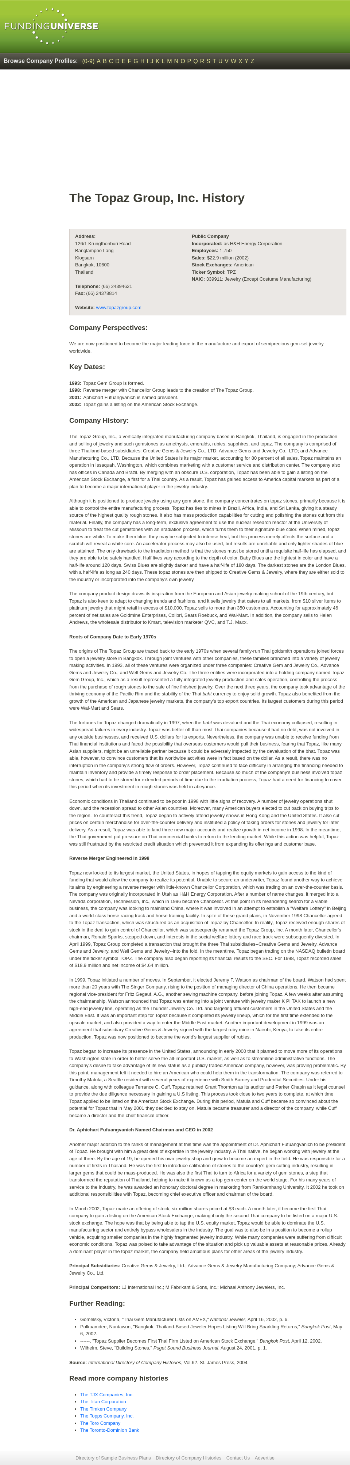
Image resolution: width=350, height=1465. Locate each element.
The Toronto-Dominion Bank (109, 1430)
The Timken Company (103, 1409)
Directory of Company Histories (188, 1458)
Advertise (265, 1458)
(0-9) (88, 61)
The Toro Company (100, 1423)
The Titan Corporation (103, 1401)
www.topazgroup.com (118, 307)
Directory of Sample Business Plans (113, 1458)
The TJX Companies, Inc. (106, 1394)
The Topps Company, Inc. (107, 1416)
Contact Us (238, 1458)
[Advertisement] (207, 134)
